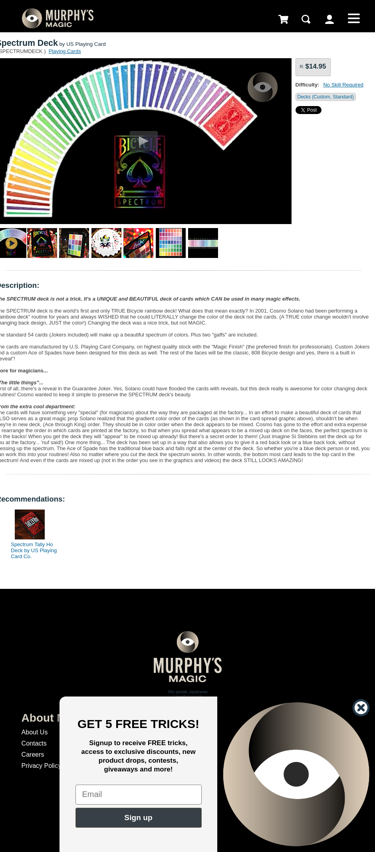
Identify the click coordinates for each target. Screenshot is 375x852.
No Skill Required (343, 85)
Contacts (34, 743)
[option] (30, 532)
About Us (35, 732)
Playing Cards (65, 51)
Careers (33, 754)
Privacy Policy (42, 765)
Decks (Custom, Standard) (326, 97)
